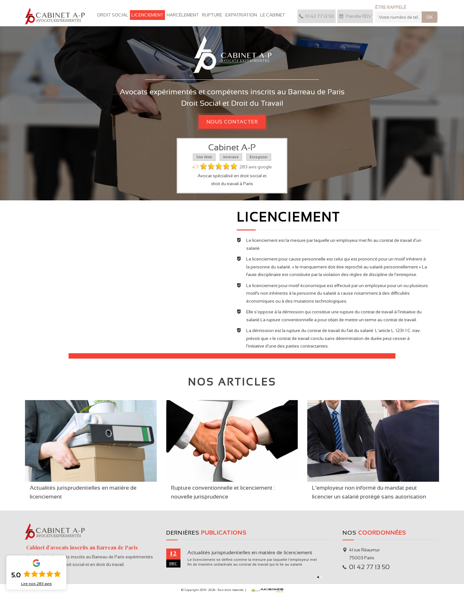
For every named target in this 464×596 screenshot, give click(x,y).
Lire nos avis (36, 583)
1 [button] (318, 577)
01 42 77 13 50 (316, 16)
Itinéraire (231, 157)
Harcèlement (183, 14)
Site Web (204, 157)
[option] (249, 558)
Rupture (212, 14)
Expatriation (241, 14)
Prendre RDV (355, 16)
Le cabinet (272, 14)
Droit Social (112, 14)
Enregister (259, 157)
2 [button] (321, 577)
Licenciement (147, 14)
